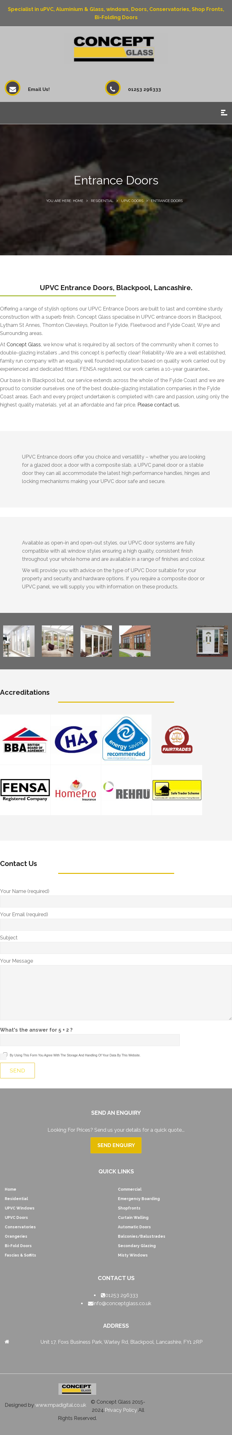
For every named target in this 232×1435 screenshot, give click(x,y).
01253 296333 (121, 1295)
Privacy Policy (121, 1410)
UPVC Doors (132, 201)
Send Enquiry (116, 1145)
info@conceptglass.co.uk (122, 1303)
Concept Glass (24, 345)
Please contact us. (158, 405)
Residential (102, 201)
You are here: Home (64, 201)
